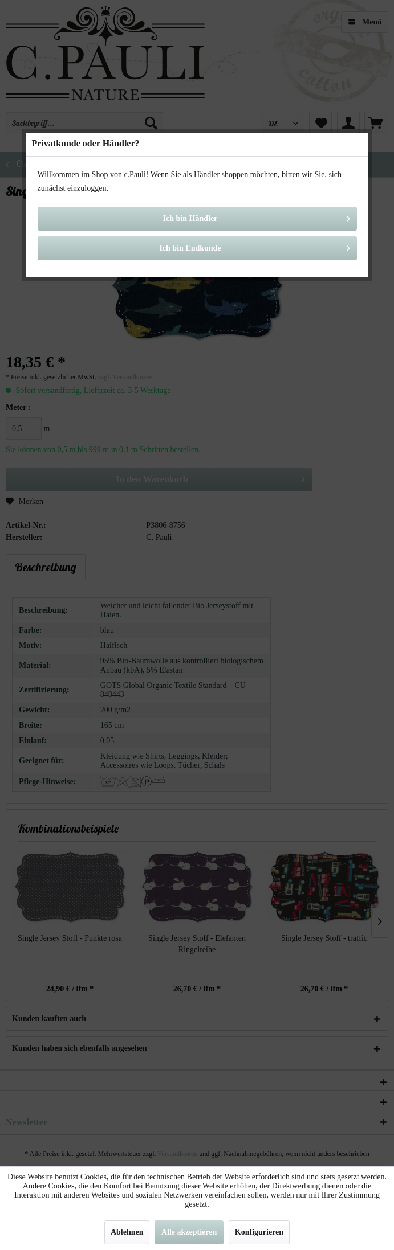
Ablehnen (127, 1232)
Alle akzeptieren (189, 1232)
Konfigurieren (259, 1232)
